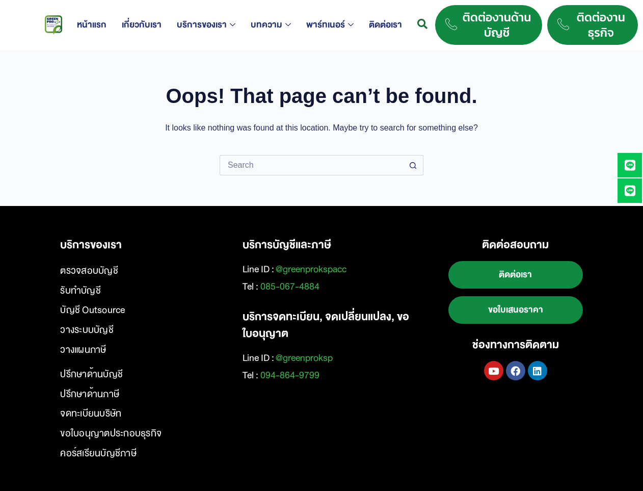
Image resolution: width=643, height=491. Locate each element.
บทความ (271, 24)
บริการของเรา (206, 24)
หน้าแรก (91, 24)
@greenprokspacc (311, 269)
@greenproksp (304, 358)
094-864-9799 (289, 375)
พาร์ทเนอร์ (330, 24)
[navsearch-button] (422, 25)
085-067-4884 (289, 286)
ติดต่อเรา (385, 24)
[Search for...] (311, 165)
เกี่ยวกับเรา (142, 24)
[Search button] (413, 165)
